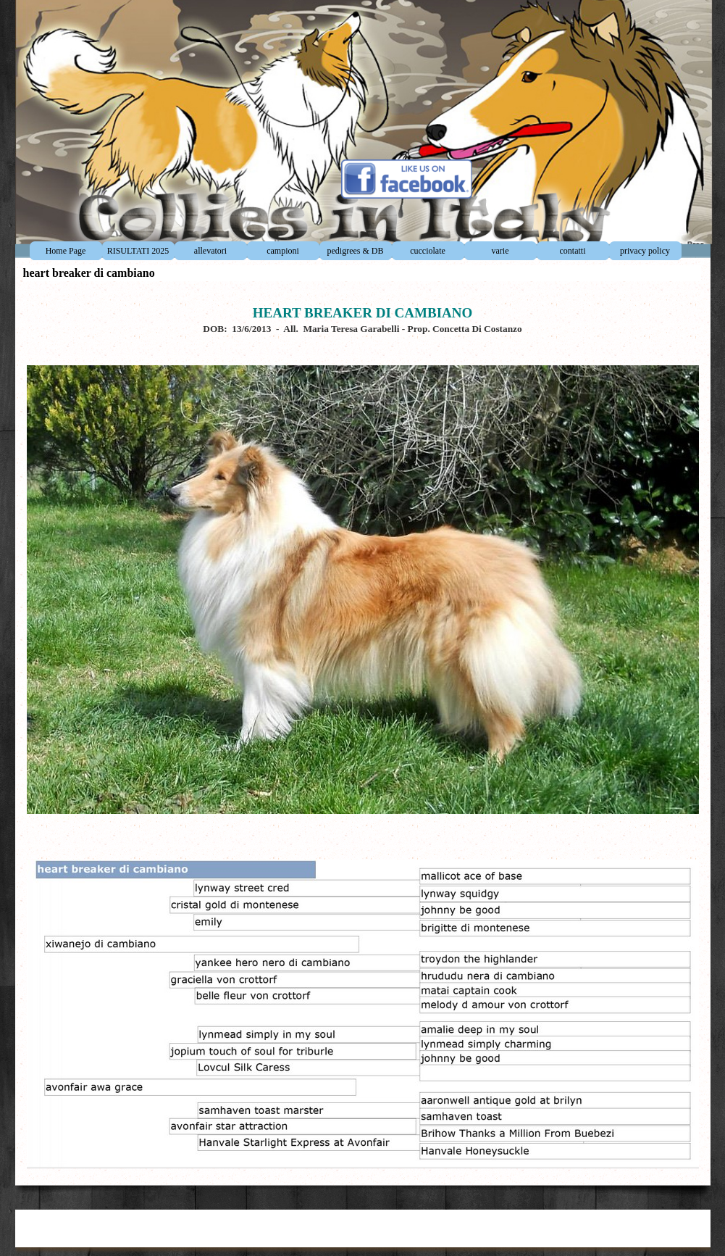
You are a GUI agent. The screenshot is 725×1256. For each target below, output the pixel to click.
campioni (283, 251)
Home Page (66, 251)
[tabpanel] (363, 729)
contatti (573, 251)
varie (500, 251)
